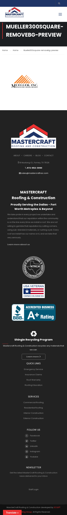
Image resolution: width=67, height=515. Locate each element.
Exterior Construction (34, 418)
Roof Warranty (33, 379)
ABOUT (16, 155)
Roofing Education (33, 385)
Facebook (32, 436)
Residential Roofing (33, 407)
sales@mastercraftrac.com (34, 173)
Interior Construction (33, 413)
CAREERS (28, 155)
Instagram (32, 451)
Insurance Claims (33, 374)
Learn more (33, 356)
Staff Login (34, 489)
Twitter (30, 441)
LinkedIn (31, 446)
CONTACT (49, 155)
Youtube (31, 457)
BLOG (38, 155)
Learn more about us (18, 244)
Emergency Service (33, 369)
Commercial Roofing (33, 402)
